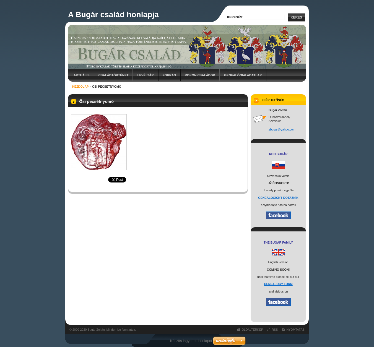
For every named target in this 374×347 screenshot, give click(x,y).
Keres (296, 17)
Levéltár (145, 75)
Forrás (169, 75)
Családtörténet (113, 75)
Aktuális (82, 75)
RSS (275, 329)
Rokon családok (200, 75)
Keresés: (235, 17)
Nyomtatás (295, 329)
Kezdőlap (80, 86)
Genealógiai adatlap (243, 75)
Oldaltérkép (252, 329)
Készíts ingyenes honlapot (191, 341)
